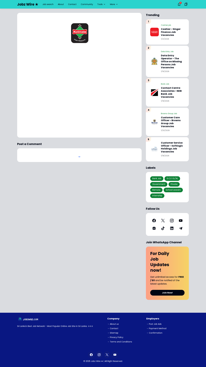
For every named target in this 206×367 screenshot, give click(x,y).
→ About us (113, 324)
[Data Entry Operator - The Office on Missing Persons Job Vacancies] (154, 61)
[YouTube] (181, 220)
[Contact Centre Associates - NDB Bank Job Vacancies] (154, 92)
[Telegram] (181, 228)
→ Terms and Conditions (119, 341)
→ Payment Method (156, 328)
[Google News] (154, 228)
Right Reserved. (115, 361)
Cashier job (166, 25)
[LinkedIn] (172, 228)
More (114, 4)
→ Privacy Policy (115, 337)
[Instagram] (172, 220)
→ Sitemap (112, 332)
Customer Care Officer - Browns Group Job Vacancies (171, 122)
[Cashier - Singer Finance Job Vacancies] (154, 32)
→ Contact (112, 328)
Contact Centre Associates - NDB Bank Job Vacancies (171, 92)
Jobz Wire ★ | (97, 361)
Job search (48, 4)
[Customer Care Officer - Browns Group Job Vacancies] (154, 122)
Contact (72, 4)
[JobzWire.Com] (28, 319)
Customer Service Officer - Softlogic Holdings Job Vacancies (172, 147)
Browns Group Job (169, 113)
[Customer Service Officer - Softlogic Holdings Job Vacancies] (154, 149)
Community (87, 4)
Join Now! (167, 292)
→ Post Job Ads (154, 324)
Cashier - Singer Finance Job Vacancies (171, 32)
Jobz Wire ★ (27, 4)
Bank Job (165, 84)
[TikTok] (163, 228)
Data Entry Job (167, 51)
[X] (163, 220)
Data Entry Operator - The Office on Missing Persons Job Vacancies (171, 61)
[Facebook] (154, 220)
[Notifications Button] (179, 4)
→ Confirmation (154, 332)
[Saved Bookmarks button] (186, 4)
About (61, 4)
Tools (101, 4)
